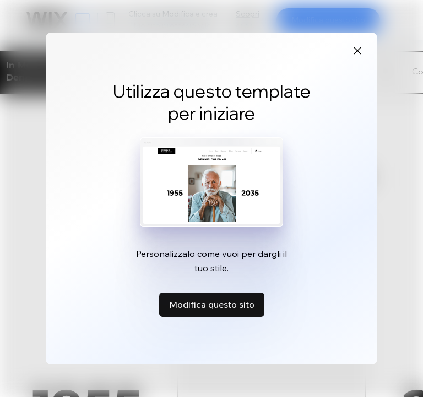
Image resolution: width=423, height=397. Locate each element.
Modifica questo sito (211, 304)
